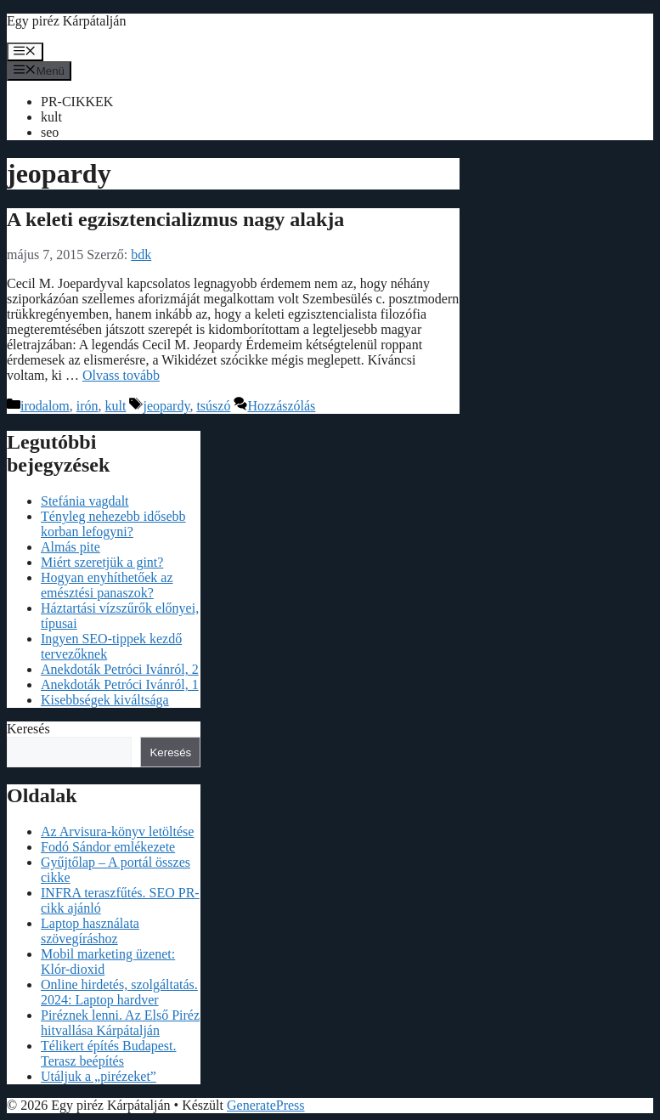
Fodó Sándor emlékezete (108, 847)
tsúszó (213, 406)
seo (50, 132)
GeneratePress (266, 1105)
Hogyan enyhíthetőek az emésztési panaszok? (107, 585)
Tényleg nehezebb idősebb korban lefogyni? (113, 524)
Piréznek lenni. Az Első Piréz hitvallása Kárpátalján (120, 1023)
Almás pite (70, 547)
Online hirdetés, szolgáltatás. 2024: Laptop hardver (119, 992)
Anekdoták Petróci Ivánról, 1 (120, 684)
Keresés (28, 728)
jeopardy (166, 406)
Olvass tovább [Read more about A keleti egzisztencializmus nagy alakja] (121, 375)
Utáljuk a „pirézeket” (98, 1076)
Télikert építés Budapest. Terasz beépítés (109, 1053)
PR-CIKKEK (77, 101)
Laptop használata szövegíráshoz (90, 931)
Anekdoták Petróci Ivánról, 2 (120, 669)
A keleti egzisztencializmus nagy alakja (175, 219)
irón (87, 406)
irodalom (45, 406)
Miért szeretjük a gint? (102, 562)
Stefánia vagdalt (85, 501)
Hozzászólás (281, 406)
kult (51, 117)
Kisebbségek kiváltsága (105, 700)
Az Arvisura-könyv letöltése (117, 831)
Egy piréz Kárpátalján (66, 21)
